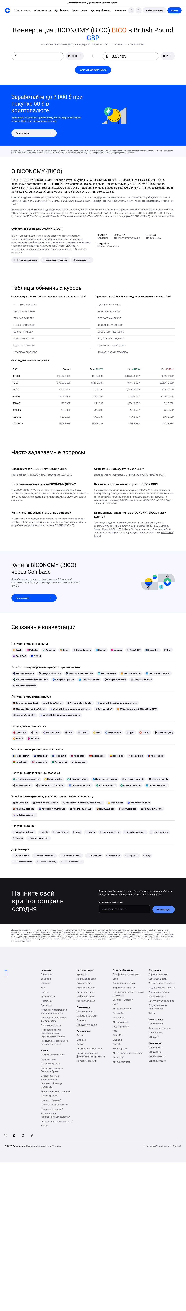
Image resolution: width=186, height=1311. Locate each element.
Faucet (116, 1044)
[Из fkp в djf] (40, 756)
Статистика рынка (50, 1063)
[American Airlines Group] (23, 832)
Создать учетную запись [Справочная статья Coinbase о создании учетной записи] (161, 983)
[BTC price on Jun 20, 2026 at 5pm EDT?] (136, 709)
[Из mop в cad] (59, 762)
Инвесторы (47, 1000)
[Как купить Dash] (107, 673)
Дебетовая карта (85, 996)
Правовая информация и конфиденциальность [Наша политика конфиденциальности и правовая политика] (54, 1011)
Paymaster (118, 1013)
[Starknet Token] (51, 732)
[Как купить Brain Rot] (50, 673)
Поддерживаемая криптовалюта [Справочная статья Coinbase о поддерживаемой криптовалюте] (158, 1007)
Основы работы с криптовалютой (50, 1077)
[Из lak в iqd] (77, 756)
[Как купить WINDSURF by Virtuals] (30, 679)
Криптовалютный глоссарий (55, 1091)
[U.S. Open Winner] (52, 703)
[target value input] (133, 56)
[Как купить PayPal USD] (158, 673)
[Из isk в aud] (58, 756)
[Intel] (77, 832)
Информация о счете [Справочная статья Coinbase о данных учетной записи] (159, 992)
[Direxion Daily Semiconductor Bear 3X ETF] (135, 832)
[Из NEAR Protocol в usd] (45, 803)
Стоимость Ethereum (160, 1028)
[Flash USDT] (133, 650)
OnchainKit (119, 1017)
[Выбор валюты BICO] (75, 56)
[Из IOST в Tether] (22, 785)
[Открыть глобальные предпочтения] (144, 1146)
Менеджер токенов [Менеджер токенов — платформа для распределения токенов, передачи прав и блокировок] (87, 1024)
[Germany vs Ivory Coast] (25, 703)
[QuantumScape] (159, 832)
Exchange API (120, 1048)
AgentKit (117, 1035)
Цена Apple (155, 1051)
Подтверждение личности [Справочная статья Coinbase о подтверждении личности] (162, 987)
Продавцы (46, 1005)
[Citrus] (64, 650)
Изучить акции (48, 1059)
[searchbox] (168, 56)
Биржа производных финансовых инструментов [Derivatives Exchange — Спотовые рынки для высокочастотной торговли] (91, 1055)
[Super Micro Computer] (70, 855)
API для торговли (122, 1008)
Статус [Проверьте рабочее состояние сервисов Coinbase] (152, 1013)
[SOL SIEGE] (19, 656)
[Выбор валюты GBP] (168, 56)
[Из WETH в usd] (128, 809)
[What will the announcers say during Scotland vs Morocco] (60, 715)
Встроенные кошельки (124, 987)
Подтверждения (121, 1026)
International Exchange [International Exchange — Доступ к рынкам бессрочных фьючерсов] (89, 1048)
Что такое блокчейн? (52, 1109)
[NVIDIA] (90, 832)
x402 (115, 1004)
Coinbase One (84, 983)
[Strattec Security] (46, 862)
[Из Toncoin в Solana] (156, 785)
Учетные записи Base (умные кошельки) (128, 994)
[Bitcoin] (17, 738)
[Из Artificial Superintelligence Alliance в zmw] (82, 803)
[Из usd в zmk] (39, 762)
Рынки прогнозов (86, 1000)
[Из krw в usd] (136, 756)
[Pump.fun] (49, 650)
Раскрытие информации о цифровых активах (54, 1042)
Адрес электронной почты (111, 902)
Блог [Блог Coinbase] (43, 987)
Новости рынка (49, 1095)
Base (115, 978)
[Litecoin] (83, 732)
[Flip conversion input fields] (93, 56)
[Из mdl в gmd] (155, 756)
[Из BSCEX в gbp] (105, 809)
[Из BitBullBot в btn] (23, 809)
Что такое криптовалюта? (54, 1104)
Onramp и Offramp (123, 999)
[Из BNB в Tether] (53, 779)
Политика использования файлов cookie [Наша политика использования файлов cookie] (54, 1019)
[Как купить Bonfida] (23, 673)
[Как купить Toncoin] (89, 679)
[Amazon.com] (94, 855)
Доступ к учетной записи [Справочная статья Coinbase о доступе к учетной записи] (162, 1000)
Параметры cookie (51, 1025)
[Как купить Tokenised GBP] (79, 673)
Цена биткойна (156, 1023)
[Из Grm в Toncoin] (158, 779)
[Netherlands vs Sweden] (80, 703)
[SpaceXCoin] (152, 650)
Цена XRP (154, 1037)
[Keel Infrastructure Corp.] (38, 838)
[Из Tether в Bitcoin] (131, 785)
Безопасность (48, 996)
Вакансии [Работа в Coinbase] (46, 978)
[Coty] (147, 855)
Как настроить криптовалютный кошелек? (55, 1115)
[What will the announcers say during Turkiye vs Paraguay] (117, 703)
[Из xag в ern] (79, 762)
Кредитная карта (85, 992)
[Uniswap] (116, 650)
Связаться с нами (158, 978)
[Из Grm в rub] (20, 803)
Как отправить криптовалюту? (57, 1121)
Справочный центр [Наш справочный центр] (158, 974)
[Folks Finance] (113, 732)
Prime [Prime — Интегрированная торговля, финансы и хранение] (80, 1035)
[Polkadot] (32, 650)
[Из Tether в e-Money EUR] (26, 779)
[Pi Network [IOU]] (164, 732)
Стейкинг (117, 1039)
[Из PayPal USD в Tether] (105, 779)
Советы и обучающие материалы (52, 1085)
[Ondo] (69, 732)
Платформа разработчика (126, 974)
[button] (42, 10)
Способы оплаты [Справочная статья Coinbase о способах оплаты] (157, 996)
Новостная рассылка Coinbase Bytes (52, 1070)
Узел (115, 1030)
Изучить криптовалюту (53, 1054)
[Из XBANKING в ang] (151, 809)
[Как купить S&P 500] (115, 679)
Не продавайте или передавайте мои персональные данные (53, 1033)
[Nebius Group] (20, 855)
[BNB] (97, 732)
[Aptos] (130, 732)
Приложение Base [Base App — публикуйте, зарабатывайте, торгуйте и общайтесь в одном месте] (86, 978)
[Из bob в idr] (20, 762)
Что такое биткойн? (51, 1100)
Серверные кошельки (124, 983)
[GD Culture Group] (109, 832)
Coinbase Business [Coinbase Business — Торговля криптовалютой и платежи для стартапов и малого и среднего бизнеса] (87, 1015)
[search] (131, 10)
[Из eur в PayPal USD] (80, 809)
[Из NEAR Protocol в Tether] (50, 785)
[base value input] (37, 56)
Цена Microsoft (157, 1056)
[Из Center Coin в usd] (138, 803)
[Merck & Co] (113, 855)
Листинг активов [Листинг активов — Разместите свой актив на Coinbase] (85, 1011)
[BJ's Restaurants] (22, 862)
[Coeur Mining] (60, 832)
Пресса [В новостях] (44, 992)
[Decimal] (101, 650)
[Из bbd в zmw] (20, 756)
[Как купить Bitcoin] (131, 673)
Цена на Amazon (157, 1060)
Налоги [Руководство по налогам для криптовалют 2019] (44, 1125)
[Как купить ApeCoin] (63, 679)
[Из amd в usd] (97, 756)
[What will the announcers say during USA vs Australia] (70, 709)
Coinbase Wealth (86, 987)
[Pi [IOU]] (35, 656)
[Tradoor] (144, 732)
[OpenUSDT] (19, 732)
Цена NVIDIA (155, 1047)
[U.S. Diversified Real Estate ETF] (71, 862)
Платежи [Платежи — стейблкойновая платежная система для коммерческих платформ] (81, 1020)
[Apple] (44, 832)
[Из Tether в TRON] (105, 785)
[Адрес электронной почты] (124, 909)
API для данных (121, 1022)
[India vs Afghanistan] (24, 715)
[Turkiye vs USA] (104, 709)
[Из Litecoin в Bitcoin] (133, 779)
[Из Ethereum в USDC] (80, 785)
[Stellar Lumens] (82, 650)
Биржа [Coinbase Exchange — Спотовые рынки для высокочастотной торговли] (80, 1044)
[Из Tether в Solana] (77, 779)
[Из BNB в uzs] (115, 803)
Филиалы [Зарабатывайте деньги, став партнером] (45, 983)
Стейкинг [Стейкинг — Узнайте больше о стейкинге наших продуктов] (81, 1039)
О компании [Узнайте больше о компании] (47, 974)
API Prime (118, 1057)
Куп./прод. (82, 974)
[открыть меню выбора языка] (139, 10)
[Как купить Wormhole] (24, 685)
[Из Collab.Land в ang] (24, 815)
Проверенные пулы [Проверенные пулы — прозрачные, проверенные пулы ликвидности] (87, 1060)
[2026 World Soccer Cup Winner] (29, 709)
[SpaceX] (17, 838)
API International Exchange (128, 1053)
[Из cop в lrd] (116, 756)
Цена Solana (155, 1032)
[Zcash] (17, 650)
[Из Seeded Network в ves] (52, 809)
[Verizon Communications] (44, 855)
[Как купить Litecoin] (141, 679)
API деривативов (121, 1061)
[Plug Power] (131, 855)
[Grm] (168, 650)
